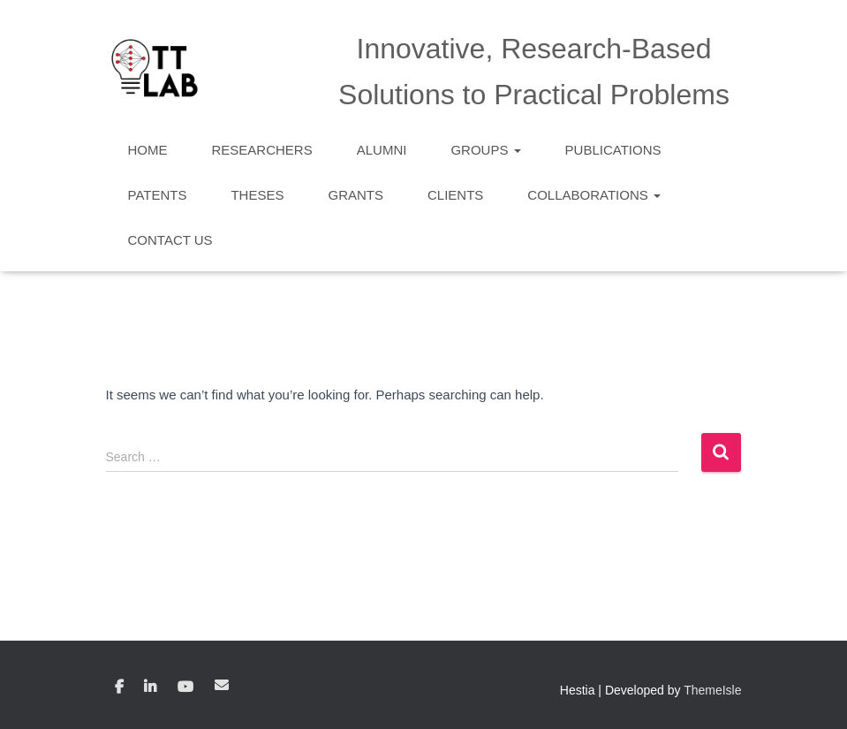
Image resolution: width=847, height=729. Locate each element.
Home (148, 149)
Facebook (119, 687)
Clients (455, 194)
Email (222, 685)
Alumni (382, 149)
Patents (157, 194)
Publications (613, 149)
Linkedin (150, 687)
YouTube (185, 687)
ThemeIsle (712, 690)
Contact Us (170, 239)
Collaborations (594, 194)
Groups (485, 149)
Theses (257, 194)
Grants (355, 194)
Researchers (262, 149)
